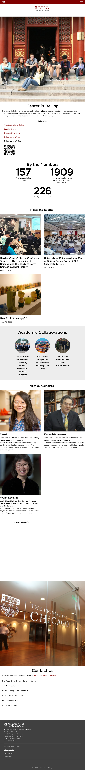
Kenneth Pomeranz (55, 434)
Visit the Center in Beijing (14, 125)
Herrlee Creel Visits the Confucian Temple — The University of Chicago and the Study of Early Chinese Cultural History (19, 262)
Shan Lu (4, 434)
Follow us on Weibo (12, 137)
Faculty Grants (10, 129)
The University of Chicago (12, 746)
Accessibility (7, 756)
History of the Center (12, 133)
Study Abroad (8, 753)
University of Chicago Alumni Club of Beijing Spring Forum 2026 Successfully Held (63, 261)
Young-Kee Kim (9, 497)
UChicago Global (9, 750)
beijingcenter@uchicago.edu (45, 676)
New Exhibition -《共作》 (14, 318)
